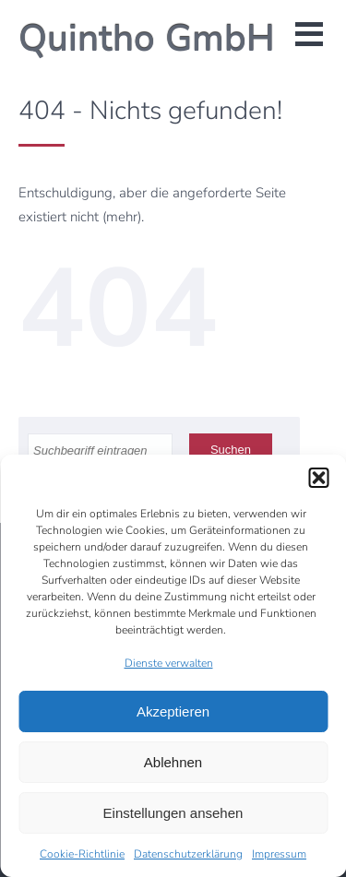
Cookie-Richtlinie (82, 854)
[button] (318, 477)
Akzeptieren (173, 711)
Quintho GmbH (146, 39)
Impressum (279, 854)
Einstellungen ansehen (173, 813)
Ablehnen (173, 762)
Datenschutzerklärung (188, 854)
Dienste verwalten (169, 663)
